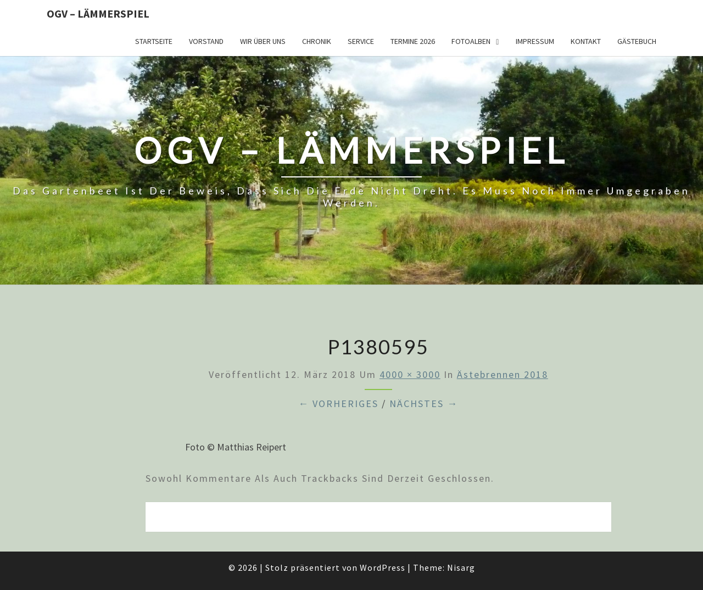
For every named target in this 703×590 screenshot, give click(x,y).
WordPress (382, 567)
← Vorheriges (338, 403)
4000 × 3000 (410, 374)
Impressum (535, 41)
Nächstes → (423, 403)
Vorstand (206, 41)
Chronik (316, 41)
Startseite (153, 41)
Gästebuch (636, 41)
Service (361, 41)
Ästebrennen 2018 (502, 374)
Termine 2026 (412, 41)
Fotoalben (470, 41)
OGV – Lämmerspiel (98, 13)
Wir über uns (263, 41)
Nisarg (461, 567)
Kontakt (586, 41)
